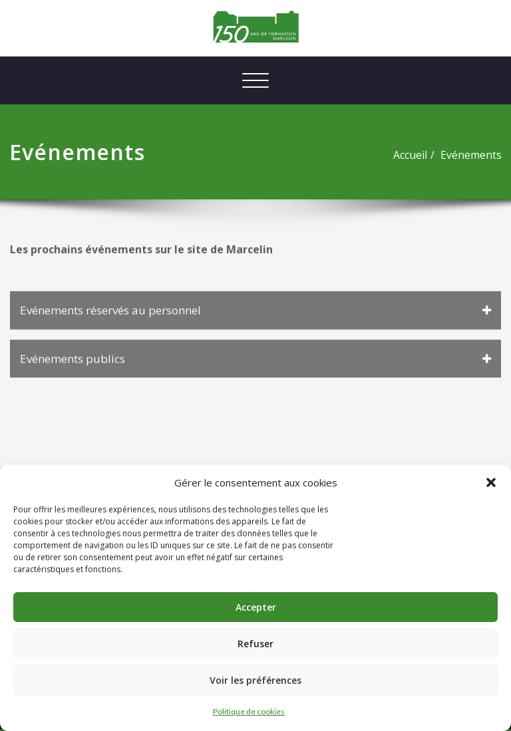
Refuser (255, 643)
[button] (491, 482)
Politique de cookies (249, 711)
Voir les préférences (255, 680)
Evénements (449, 155)
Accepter (256, 607)
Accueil (389, 155)
